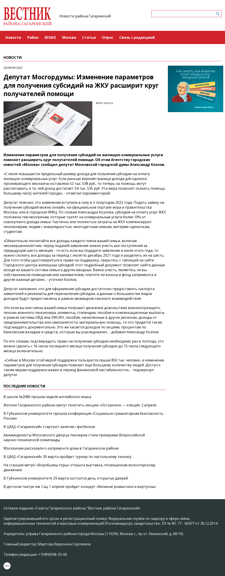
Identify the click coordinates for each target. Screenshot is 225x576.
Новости (13, 37)
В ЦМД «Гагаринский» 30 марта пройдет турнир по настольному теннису (67, 456)
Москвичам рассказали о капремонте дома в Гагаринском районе (61, 448)
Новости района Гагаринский (85, 16)
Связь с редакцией (137, 37)
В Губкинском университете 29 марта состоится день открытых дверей (66, 478)
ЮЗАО (50, 37)
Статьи (89, 37)
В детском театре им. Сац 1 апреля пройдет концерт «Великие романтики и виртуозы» (80, 486)
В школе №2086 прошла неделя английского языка (47, 396)
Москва (69, 37)
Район (32, 37)
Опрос (107, 37)
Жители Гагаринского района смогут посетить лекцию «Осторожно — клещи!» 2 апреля (80, 405)
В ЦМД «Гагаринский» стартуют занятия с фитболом (49, 426)
